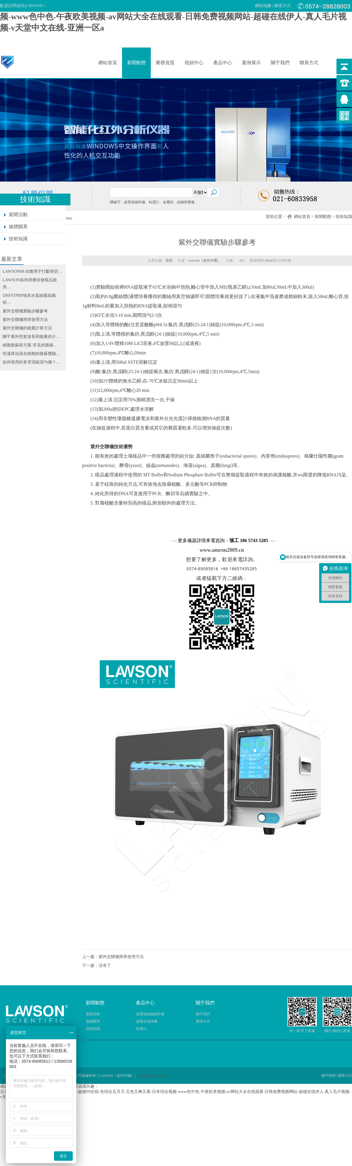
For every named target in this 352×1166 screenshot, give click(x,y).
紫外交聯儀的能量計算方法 (27, 328)
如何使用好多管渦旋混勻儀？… (31, 362)
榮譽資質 (165, 62)
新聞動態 (136, 62)
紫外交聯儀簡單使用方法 (25, 319)
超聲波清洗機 (146, 1021)
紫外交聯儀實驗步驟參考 (25, 311)
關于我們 (280, 62)
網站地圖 (263, 6)
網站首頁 (107, 62)
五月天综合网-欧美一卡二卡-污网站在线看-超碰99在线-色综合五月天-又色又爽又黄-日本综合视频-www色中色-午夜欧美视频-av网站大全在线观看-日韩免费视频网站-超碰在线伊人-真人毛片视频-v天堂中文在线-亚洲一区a (173, 16)
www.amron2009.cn (221, 550)
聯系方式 (282, 6)
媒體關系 (18, 226)
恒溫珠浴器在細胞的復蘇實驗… (31, 353)
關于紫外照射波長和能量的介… (31, 336)
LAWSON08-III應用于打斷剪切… (32, 271)
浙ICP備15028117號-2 (153, 1076)
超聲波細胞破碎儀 (150, 1014)
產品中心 (222, 62)
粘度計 (141, 1029)
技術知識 (344, 216)
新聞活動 (18, 214)
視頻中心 (194, 62)
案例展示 (251, 62)
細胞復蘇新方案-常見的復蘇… (30, 345)
